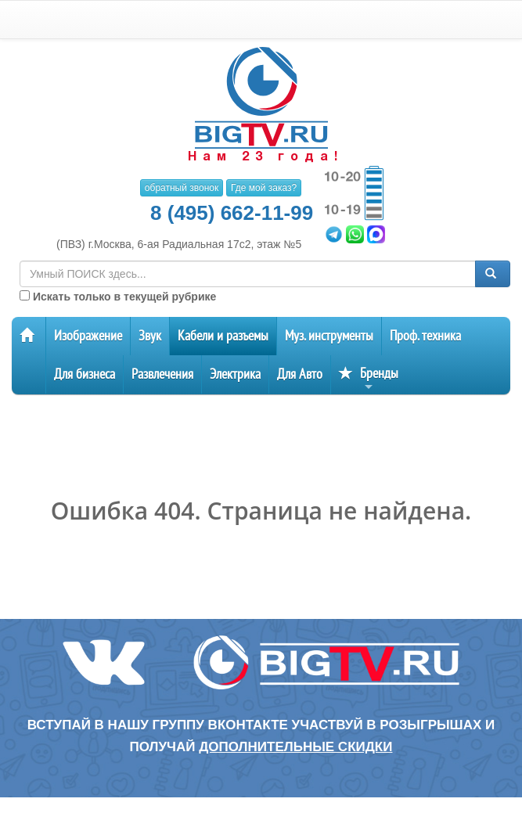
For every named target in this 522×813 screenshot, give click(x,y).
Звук (150, 336)
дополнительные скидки (295, 746)
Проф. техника (425, 336)
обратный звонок (181, 187)
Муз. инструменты (329, 336)
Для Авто (299, 374)
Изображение (88, 336)
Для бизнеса (84, 374)
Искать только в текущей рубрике (118, 296)
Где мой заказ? (264, 187)
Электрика (235, 374)
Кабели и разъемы (223, 336)
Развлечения (162, 374)
